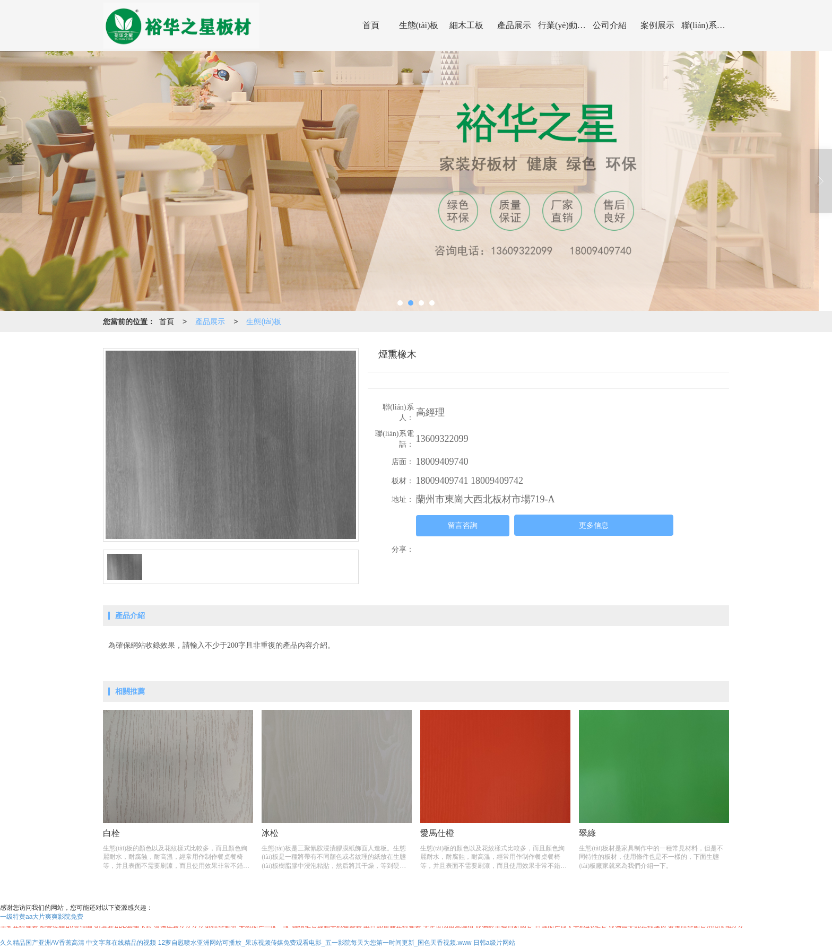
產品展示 (514, 25)
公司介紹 (610, 25)
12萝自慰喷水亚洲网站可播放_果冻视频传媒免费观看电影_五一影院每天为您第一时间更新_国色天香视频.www (315, 942)
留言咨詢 (463, 525)
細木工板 (466, 25)
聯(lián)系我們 (705, 25)
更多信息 (594, 525)
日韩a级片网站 (494, 942)
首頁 (370, 25)
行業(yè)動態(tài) (562, 25)
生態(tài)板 (419, 25)
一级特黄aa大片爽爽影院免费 (41, 916)
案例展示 (657, 25)
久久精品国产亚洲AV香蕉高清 (42, 942)
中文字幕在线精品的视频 (121, 942)
